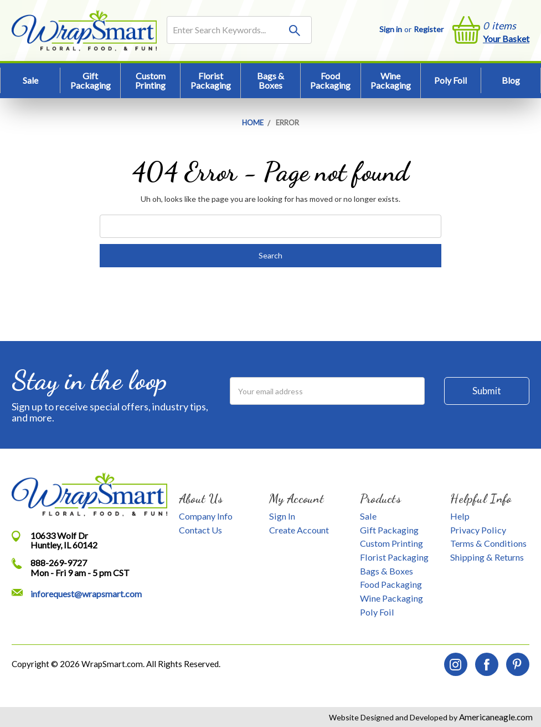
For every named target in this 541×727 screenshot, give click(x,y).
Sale (30, 80)
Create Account (299, 530)
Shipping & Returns (487, 557)
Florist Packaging (210, 80)
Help (460, 516)
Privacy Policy (478, 530)
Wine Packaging (390, 80)
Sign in (390, 29)
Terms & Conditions (488, 543)
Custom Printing (150, 80)
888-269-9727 (58, 562)
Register (429, 29)
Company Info (206, 516)
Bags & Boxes (270, 80)
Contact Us (200, 530)
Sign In (282, 516)
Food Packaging (330, 80)
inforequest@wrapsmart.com (86, 593)
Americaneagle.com (495, 717)
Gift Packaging (90, 80)
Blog (511, 80)
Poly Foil (450, 80)
